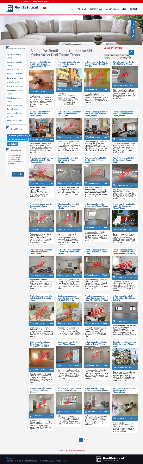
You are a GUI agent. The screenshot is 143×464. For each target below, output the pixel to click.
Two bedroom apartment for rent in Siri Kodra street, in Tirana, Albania (96, 114)
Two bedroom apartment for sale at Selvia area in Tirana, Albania (69, 252)
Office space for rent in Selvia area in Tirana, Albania (96, 205)
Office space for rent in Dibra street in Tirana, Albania (69, 389)
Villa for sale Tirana (14, 74)
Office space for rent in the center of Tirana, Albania (96, 343)
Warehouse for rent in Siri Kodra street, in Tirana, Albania (123, 160)
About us (82, 9)
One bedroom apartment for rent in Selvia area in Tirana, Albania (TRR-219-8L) (69, 298)
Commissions (112, 9)
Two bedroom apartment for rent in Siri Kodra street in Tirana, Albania (69, 114)
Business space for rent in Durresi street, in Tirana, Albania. (40, 390)
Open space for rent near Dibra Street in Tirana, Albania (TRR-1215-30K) (40, 344)
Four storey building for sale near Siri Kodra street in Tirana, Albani (69, 64)
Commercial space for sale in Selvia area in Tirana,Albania (124, 390)
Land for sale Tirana (15, 78)
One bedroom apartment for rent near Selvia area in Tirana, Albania (41, 252)
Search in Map (96, 9)
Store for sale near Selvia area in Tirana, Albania (68, 343)
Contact (133, 9)
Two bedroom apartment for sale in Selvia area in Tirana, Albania (96, 252)
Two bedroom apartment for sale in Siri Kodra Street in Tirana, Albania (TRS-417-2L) (124, 252)
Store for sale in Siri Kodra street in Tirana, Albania (123, 63)
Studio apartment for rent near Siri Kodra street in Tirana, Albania (40, 114)
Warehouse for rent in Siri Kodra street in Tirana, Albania (68, 160)
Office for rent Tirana (15, 82)
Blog (124, 9)
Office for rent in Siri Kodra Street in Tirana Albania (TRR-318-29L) (97, 64)
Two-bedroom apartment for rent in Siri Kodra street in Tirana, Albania (41, 160)
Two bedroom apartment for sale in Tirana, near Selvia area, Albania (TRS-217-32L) (96, 298)
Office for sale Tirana (15, 86)
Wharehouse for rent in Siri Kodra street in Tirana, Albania (68, 206)
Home (71, 9)
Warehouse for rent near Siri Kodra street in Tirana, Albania (41, 206)
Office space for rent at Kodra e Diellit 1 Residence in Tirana (124, 298)
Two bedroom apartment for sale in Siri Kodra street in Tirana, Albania (124, 114)
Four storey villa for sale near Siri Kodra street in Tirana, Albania (124, 344)
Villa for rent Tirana (14, 70)
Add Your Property (133, 29)
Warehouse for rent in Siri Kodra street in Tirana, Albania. (95, 160)
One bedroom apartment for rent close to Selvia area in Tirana (41, 298)
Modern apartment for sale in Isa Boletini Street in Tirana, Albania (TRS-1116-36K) (40, 65)
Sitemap (9, 458)
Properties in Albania (15, 121)
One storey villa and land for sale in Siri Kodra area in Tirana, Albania (124, 206)
